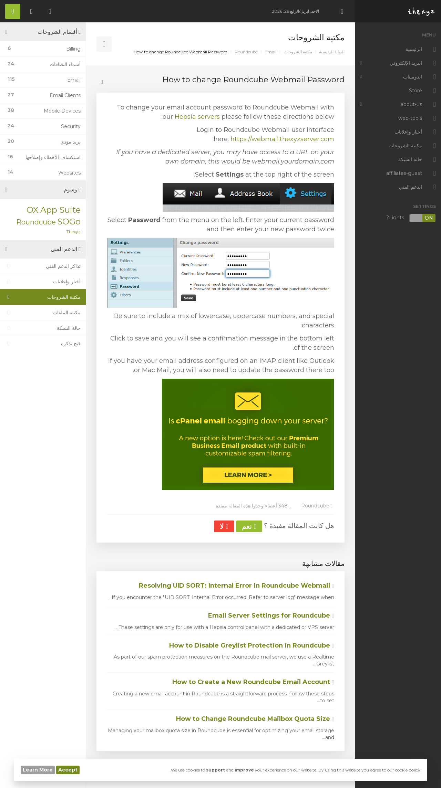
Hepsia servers (197, 116)
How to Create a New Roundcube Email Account (253, 682)
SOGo (69, 222)
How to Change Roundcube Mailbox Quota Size (255, 719)
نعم (249, 526)
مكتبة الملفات (43, 312)
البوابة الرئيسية (332, 51)
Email (270, 51)
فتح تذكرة (43, 343)
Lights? (411, 218)
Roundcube (246, 51)
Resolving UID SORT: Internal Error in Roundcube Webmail (236, 585)
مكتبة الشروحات (298, 51)
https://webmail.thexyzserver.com (282, 139)
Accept (68, 770)
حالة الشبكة (43, 328)
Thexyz (73, 231)
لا (224, 526)
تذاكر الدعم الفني (43, 266)
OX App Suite (54, 210)
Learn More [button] (38, 770)
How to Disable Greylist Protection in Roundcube (251, 645)
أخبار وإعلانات (43, 281)
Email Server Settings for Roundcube (271, 615)
